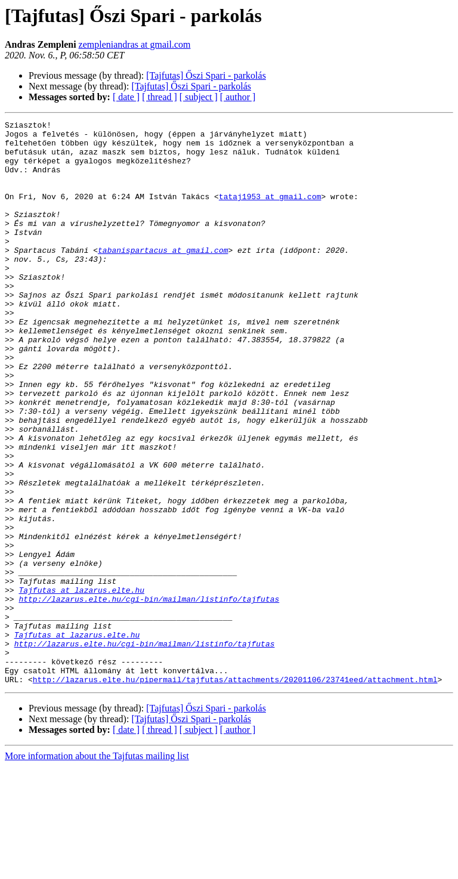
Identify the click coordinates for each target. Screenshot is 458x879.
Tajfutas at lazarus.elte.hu (81, 684)
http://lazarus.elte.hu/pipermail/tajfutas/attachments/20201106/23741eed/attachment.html (235, 792)
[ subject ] (199, 97)
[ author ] (238, 97)
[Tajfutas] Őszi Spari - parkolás (206, 75)
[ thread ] (159, 97)
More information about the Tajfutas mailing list (97, 868)
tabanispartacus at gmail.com (163, 276)
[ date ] (126, 97)
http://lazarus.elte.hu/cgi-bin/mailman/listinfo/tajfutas (148, 695)
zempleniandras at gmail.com (135, 44)
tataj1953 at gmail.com (270, 212)
